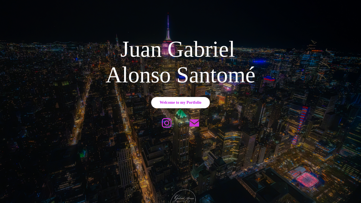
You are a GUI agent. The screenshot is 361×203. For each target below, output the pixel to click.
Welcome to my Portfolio (180, 102)
